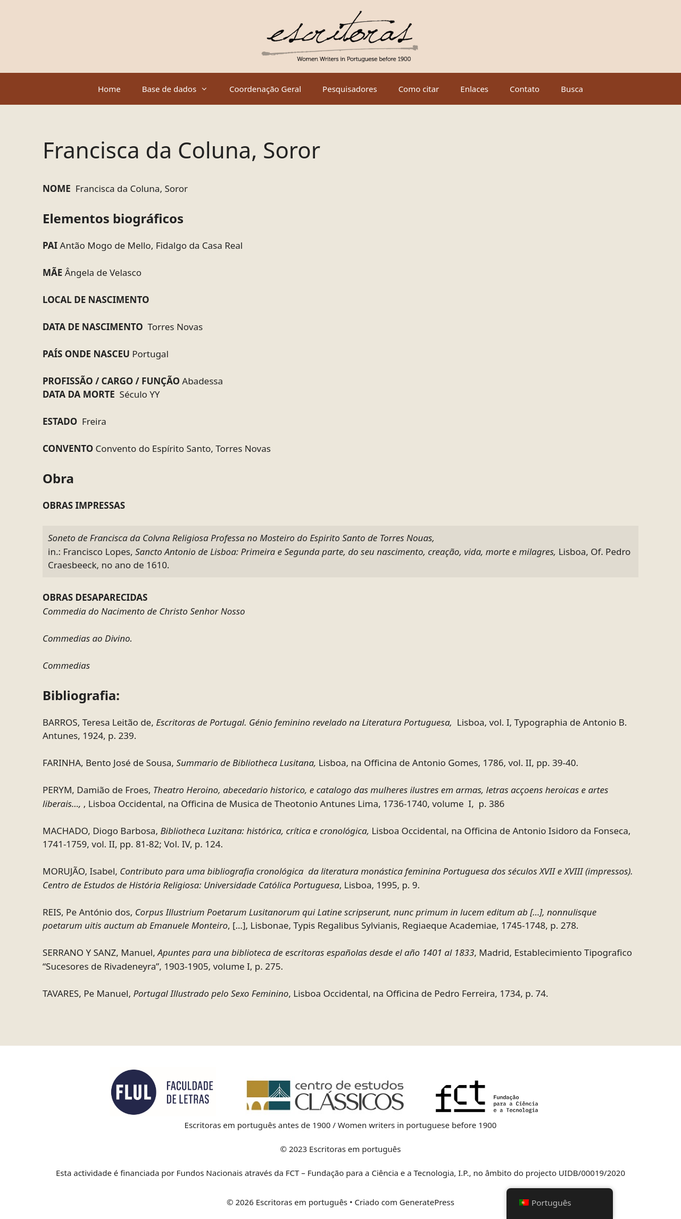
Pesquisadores (349, 88)
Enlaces (474, 88)
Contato (524, 88)
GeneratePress (427, 1202)
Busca (572, 88)
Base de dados (180, 89)
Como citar (418, 88)
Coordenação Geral (265, 88)
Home (109, 88)
